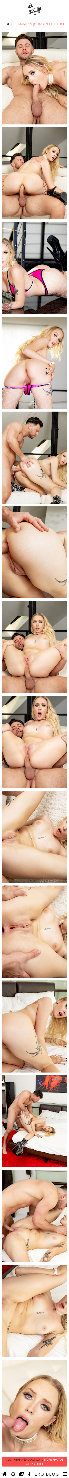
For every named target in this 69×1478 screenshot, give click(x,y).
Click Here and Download (34, 1461)
